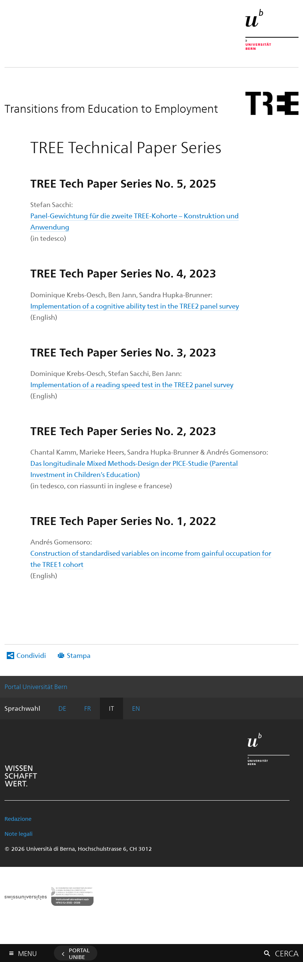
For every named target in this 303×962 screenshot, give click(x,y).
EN (136, 708)
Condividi (31, 655)
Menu (27, 952)
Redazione (17, 818)
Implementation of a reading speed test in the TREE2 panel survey (131, 384)
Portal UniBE (79, 953)
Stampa (79, 655)
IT (111, 708)
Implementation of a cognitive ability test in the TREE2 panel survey (134, 305)
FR (87, 708)
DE (62, 708)
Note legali (18, 833)
